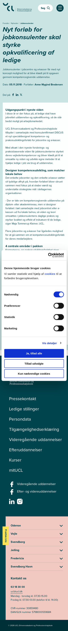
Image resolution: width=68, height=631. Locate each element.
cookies (50, 273)
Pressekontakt (22, 398)
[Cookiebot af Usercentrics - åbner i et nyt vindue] (48, 255)
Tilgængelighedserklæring (34, 429)
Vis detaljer (49, 343)
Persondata (20, 419)
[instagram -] (20, 502)
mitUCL (16, 470)
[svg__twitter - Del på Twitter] (21, 95)
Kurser (15, 460)
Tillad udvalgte (34, 363)
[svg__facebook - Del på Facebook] (13, 95)
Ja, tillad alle (34, 353)
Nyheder (15, 23)
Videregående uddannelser (35, 439)
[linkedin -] (12, 502)
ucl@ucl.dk (16, 591)
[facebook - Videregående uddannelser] (12, 485)
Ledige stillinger (24, 409)
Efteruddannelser (25, 450)
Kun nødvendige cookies (34, 373)
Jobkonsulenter (27, 23)
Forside (6, 23)
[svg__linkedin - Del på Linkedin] (17, 95)
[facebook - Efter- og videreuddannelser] (12, 493)
